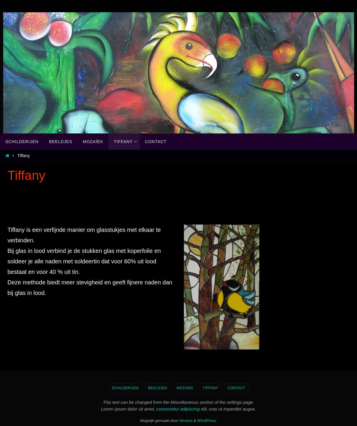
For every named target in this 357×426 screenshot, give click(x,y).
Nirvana (185, 420)
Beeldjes (157, 388)
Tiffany (210, 388)
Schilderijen (125, 388)
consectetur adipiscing (178, 408)
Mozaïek (185, 388)
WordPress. (207, 420)
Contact (236, 388)
